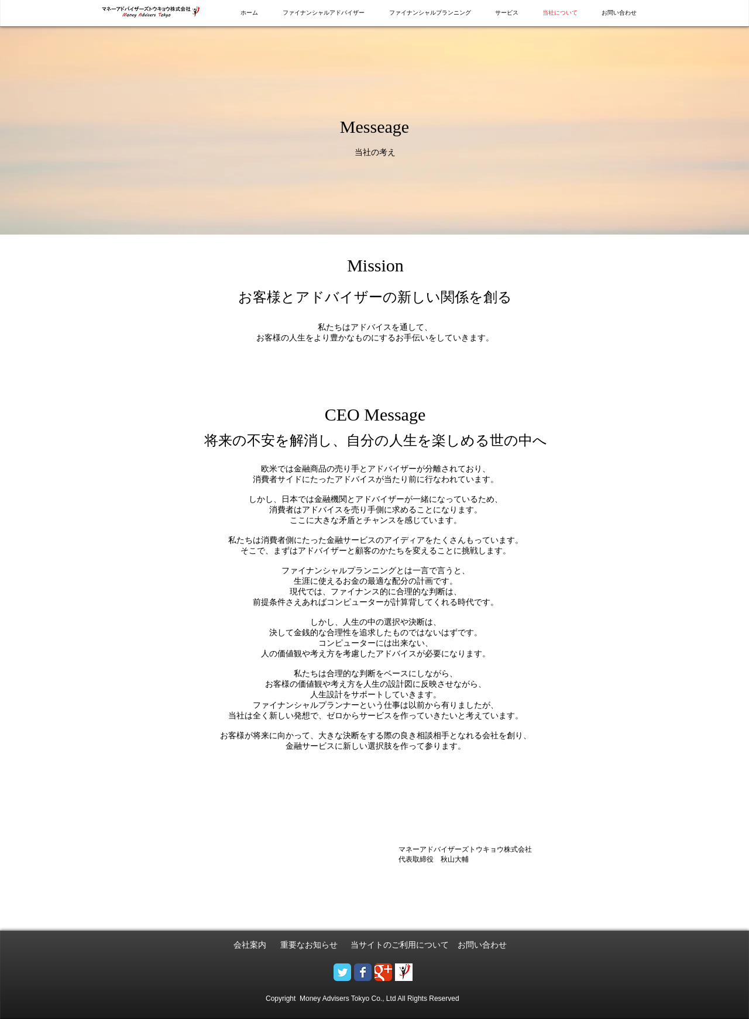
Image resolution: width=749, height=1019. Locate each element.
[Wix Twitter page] (342, 972)
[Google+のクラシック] (383, 972)
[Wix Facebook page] (363, 972)
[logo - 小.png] (404, 972)
